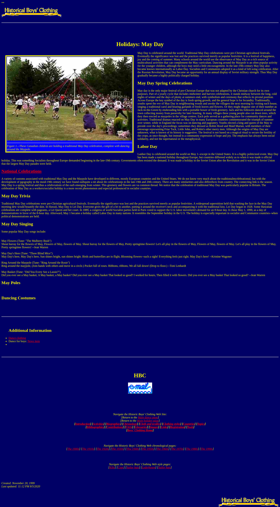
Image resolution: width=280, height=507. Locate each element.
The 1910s (88, 448)
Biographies (113, 423)
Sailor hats (133, 467)
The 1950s (148, 448)
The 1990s (207, 448)
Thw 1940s (132, 448)
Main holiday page (148, 420)
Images (154, 427)
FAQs (129, 427)
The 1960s (162, 448)
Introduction (82, 423)
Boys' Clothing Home (140, 430)
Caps (121, 467)
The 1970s (177, 448)
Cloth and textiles (150, 423)
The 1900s (73, 448)
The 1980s (192, 448)
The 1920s (103, 448)
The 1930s (117, 448)
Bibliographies (95, 427)
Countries (189, 423)
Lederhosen (148, 467)
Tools (190, 427)
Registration (177, 427)
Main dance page (148, 417)
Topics (201, 423)
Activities (98, 423)
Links (164, 427)
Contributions (114, 427)
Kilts (112, 467)
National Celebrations (21, 171)
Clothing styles (171, 423)
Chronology (130, 423)
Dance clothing (17, 337)
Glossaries (141, 427)
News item (34, 341)
